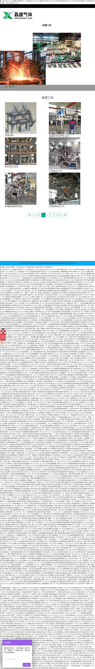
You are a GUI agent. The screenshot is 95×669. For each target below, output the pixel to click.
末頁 (65, 215)
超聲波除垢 (14, 256)
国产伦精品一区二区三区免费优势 (41, 592)
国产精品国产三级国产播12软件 (30, 609)
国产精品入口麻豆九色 (47, 634)
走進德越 (18, 25)
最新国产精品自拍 (77, 602)
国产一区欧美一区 (8, 613)
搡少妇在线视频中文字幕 (61, 626)
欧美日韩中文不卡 (14, 630)
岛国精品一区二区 (27, 605)
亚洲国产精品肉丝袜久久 (61, 651)
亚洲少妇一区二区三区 (46, 638)
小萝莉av (57, 628)
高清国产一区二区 (79, 630)
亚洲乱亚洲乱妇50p (37, 632)
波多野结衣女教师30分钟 (49, 668)
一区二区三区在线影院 (7, 592)
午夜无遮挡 (24, 630)
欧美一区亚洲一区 (77, 609)
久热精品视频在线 (21, 634)
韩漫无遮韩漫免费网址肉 (30, 638)
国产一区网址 (57, 592)
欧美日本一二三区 (68, 666)
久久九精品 (58, 609)
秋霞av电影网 (51, 588)
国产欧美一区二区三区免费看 (9, 632)
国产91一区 (69, 590)
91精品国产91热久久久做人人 (62, 617)
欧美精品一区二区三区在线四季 (67, 588)
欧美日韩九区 (29, 607)
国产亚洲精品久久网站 (68, 605)
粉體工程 (46, 25)
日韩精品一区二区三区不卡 (50, 659)
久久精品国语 (42, 588)
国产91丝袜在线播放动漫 (83, 655)
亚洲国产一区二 (33, 636)
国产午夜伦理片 (79, 598)
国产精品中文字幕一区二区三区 (32, 619)
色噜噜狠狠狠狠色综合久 (62, 661)
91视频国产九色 (77, 600)
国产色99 (81, 632)
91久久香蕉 (34, 600)
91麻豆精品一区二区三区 (73, 623)
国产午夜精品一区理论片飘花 (11, 590)
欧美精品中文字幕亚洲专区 (84, 642)
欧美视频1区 (66, 609)
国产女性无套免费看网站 (44, 640)
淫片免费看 (85, 626)
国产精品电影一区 (18, 594)
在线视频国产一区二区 (51, 607)
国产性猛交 (71, 638)
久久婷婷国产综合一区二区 (75, 621)
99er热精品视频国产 (9, 636)
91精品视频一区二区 (70, 636)
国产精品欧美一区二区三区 (63, 653)
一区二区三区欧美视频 (83, 657)
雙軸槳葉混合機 (25, 256)
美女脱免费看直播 (76, 651)
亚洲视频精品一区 (32, 613)
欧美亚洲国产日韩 (60, 647)
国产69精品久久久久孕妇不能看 (83, 590)
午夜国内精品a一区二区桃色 (29, 596)
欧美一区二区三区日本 (67, 659)
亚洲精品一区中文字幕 (47, 642)
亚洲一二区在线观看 (55, 666)
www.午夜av (84, 615)
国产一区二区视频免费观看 (82, 613)
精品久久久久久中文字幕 (47, 613)
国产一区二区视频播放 (14, 638)
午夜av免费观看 (68, 598)
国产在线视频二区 (6, 598)
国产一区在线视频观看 (20, 598)
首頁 (7, 25)
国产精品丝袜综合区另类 (52, 655)
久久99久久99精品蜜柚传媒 (43, 621)
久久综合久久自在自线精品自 (54, 632)
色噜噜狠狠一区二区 (75, 645)
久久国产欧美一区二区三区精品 (66, 619)
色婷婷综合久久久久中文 (45, 653)
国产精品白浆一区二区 (52, 630)
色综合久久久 (45, 602)
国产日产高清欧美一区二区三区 (23, 621)
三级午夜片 (32, 649)
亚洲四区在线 (20, 628)
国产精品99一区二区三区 (64, 613)
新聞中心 (60, 25)
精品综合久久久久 (20, 623)
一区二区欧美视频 (46, 651)
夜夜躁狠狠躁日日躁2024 (79, 661)
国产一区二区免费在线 (11, 596)
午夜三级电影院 (88, 602)
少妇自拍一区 (16, 619)
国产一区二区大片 (54, 611)
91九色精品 (62, 668)
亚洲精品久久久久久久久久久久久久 (52, 615)
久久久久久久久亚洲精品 (53, 598)
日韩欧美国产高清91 (34, 623)
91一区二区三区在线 (52, 649)
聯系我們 (25, 30)
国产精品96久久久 (69, 592)
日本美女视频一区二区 (64, 594)
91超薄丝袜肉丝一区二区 (44, 628)
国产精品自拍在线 (59, 621)
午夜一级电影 (53, 596)
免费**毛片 (35, 651)
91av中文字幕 (76, 634)
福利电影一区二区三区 (63, 634)
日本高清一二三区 (38, 647)
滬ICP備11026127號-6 (67, 263)
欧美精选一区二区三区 (36, 630)
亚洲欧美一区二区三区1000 (76, 647)
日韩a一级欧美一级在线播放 (46, 657)
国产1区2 (11, 634)
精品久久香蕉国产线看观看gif (47, 594)
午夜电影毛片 (38, 607)
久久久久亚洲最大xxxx (53, 605)
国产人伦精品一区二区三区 (45, 590)
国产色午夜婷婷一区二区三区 (43, 626)
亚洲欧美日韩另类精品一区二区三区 (72, 649)
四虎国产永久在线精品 (32, 615)
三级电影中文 (19, 607)
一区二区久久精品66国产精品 (60, 602)
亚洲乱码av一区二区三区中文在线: (70, 596)
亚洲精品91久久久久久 (24, 626)
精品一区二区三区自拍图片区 (64, 642)
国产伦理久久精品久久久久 (39, 666)
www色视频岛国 (76, 626)
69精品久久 (48, 617)
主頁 (5, 87)
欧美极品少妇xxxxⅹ (36, 617)
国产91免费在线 (20, 611)
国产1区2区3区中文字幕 (84, 628)
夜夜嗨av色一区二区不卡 (74, 640)
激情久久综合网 (25, 632)
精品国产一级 (79, 666)
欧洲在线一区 (12, 600)
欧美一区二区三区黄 (29, 590)
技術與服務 (10, 30)
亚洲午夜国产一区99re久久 (15, 615)
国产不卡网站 (46, 664)
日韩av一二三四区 (8, 611)
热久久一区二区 (30, 628)
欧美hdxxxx (71, 657)
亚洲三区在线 (6, 619)
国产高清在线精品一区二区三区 (10, 605)
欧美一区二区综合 (34, 634)
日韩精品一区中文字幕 (29, 588)
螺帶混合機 (36, 256)
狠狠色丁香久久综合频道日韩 (43, 661)
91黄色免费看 (59, 590)
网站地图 (22, 272)
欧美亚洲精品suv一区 (72, 615)
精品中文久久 (16, 588)
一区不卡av (76, 617)
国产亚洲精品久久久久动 (36, 598)
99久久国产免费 (57, 664)
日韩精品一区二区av (45, 600)
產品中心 (32, 25)
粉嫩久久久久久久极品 (68, 628)
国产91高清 (81, 619)
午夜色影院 (41, 649)
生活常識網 (45, 256)
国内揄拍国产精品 (61, 638)
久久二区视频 (49, 647)
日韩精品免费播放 (8, 607)
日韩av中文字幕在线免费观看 (30, 602)
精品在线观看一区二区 (68, 611)
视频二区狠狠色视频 (12, 609)
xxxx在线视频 (43, 596)
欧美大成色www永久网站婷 (16, 668)
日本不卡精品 (83, 588)
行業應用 (74, 25)
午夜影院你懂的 (59, 623)
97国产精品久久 (39, 605)
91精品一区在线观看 (22, 592)
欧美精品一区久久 (23, 617)
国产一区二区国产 (30, 594)
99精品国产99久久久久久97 (62, 600)
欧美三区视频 (6, 594)
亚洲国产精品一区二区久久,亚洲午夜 (51, 636)
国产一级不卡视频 (47, 623)
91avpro (2, 615)
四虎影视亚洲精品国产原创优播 (36, 611)
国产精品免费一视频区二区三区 (57, 645)
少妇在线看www (20, 613)
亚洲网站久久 (87, 623)
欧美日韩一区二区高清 (80, 664)
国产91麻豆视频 (61, 657)
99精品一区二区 (21, 636)
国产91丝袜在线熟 (24, 600)
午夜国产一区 (87, 600)
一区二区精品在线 (59, 640)
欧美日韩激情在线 (71, 632)
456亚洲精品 (9, 623)
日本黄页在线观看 (49, 619)
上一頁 (37, 215)
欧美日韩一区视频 (47, 609)
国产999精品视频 (84, 636)
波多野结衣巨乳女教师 (32, 659)
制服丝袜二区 (36, 664)
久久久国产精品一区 (67, 655)
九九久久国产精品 (88, 651)
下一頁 (58, 215)
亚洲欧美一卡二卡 (88, 596)
